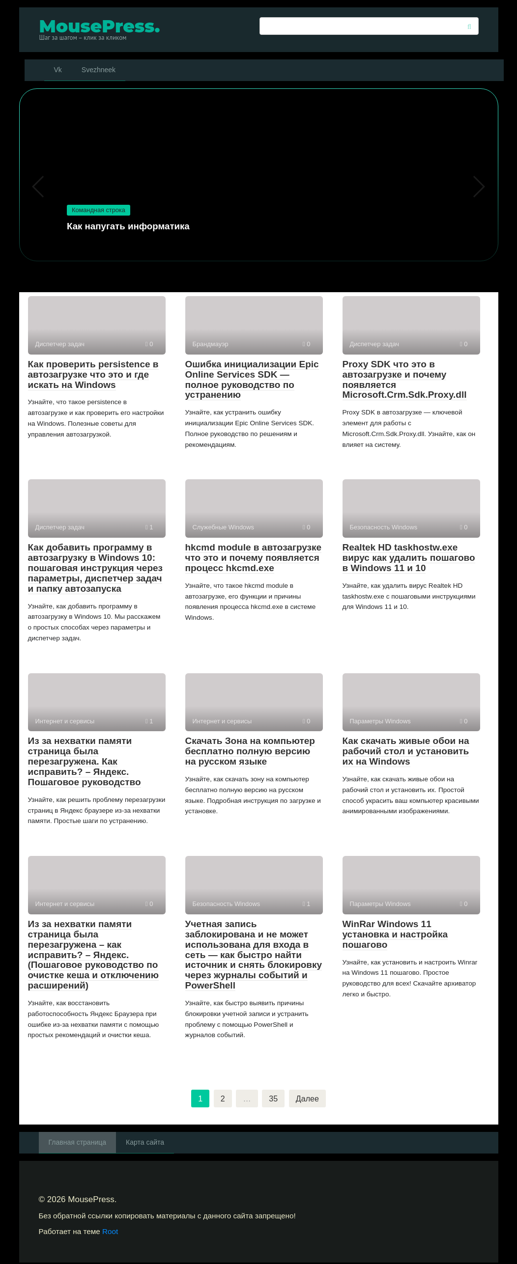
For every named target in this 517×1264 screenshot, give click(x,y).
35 (273, 1099)
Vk (58, 70)
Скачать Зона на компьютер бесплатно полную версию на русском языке (250, 751)
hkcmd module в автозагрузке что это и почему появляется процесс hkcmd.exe (253, 557)
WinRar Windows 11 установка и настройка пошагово (395, 934)
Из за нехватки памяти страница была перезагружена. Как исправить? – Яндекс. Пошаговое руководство (84, 761)
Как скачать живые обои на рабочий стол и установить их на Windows (406, 751)
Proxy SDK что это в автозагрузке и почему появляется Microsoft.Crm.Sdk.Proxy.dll (405, 379)
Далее (308, 1099)
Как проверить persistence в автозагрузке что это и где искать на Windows (93, 374)
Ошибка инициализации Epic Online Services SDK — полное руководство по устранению (252, 379)
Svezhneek (98, 70)
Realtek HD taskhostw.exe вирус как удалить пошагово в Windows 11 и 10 (409, 557)
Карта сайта (145, 1144)
